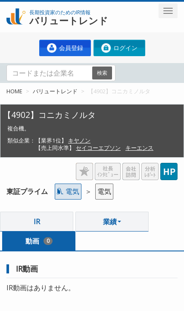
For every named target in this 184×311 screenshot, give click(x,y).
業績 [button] (112, 221)
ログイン (119, 48)
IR (37, 221)
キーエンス (139, 148)
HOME (14, 91)
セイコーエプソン (98, 148)
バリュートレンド (55, 91)
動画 (39, 241)
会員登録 (65, 48)
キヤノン (79, 140)
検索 (102, 72)
